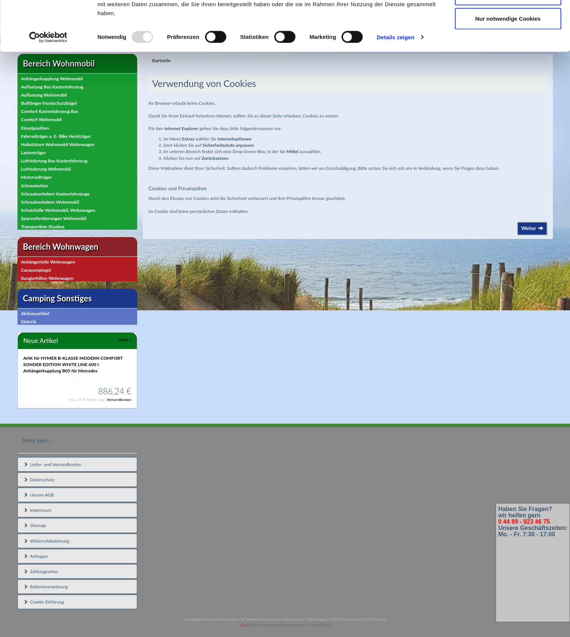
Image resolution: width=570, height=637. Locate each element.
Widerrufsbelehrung (46, 541)
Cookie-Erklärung (43, 602)
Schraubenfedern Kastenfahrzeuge (55, 194)
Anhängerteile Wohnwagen (48, 262)
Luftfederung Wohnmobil (46, 169)
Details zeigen (395, 87)
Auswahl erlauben (508, 44)
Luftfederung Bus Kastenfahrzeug (54, 161)
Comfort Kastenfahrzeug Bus (49, 111)
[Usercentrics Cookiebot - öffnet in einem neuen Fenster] (48, 87)
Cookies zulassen (507, 19)
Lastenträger (33, 152)
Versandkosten (119, 399)
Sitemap (34, 525)
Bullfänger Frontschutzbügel (49, 103)
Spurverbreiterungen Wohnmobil (53, 218)
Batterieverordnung (45, 586)
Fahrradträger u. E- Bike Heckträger (56, 136)
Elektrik (28, 321)
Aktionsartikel (35, 313)
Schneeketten (34, 185)
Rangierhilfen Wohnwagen (47, 278)
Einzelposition (35, 128)
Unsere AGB (38, 495)
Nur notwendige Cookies (508, 68)
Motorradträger (36, 177)
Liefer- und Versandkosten (52, 464)
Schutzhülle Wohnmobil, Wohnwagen (58, 210)
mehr (124, 339)
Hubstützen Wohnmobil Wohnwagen (57, 144)
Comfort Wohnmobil (41, 119)
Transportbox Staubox (43, 226)
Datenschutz (39, 479)
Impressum (37, 510)
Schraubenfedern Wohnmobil (50, 202)
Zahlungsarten (40, 571)
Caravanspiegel (36, 270)
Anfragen (35, 556)
